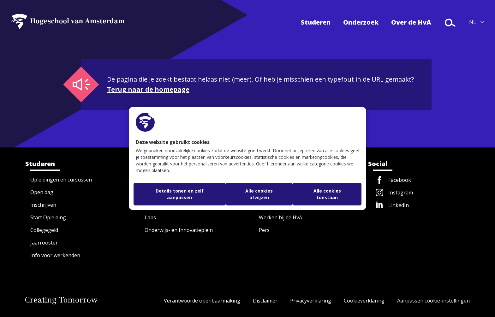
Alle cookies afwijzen (259, 194)
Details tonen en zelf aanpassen (180, 194)
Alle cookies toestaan (327, 194)
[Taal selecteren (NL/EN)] (477, 22)
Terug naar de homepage (148, 89)
